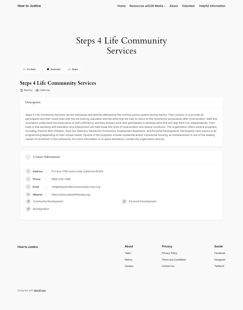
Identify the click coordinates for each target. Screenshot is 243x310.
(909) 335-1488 (60, 179)
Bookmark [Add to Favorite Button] (54, 69)
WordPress (40, 290)
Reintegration (37, 209)
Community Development (44, 201)
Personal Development (138, 201)
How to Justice (29, 6)
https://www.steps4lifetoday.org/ (70, 194)
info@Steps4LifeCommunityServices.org (75, 186)
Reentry (28, 90)
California (44, 90)
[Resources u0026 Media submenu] (165, 6)
